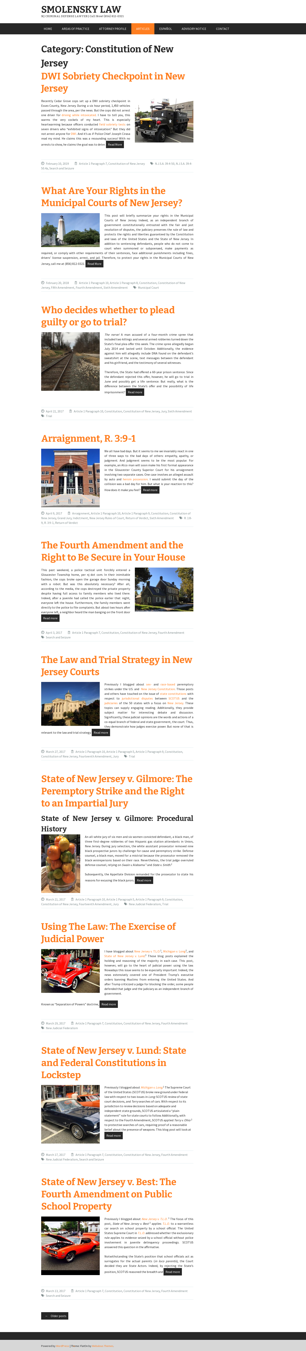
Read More (115, 144)
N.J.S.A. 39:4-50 (164, 164)
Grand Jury (64, 518)
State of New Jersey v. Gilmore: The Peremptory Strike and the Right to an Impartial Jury (117, 791)
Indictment (80, 518)
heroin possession (135, 479)
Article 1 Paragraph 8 (124, 283)
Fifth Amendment (62, 287)
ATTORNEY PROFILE (112, 29)
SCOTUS (174, 698)
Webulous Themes (102, 1346)
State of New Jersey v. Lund (124, 956)
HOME (48, 29)
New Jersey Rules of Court (106, 518)
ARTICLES (142, 29)
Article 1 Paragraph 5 (120, 752)
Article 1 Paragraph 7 (93, 164)
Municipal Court (148, 287)
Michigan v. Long (174, 951)
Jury (163, 411)
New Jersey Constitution (158, 689)
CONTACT (222, 29)
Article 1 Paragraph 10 (94, 283)
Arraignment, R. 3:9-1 (88, 438)
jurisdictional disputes (137, 698)
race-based (167, 684)
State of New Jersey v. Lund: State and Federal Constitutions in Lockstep (113, 1063)
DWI (73, 134)
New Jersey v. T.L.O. (147, 951)
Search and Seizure (61, 168)
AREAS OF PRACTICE (75, 29)
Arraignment (81, 513)
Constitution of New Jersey (126, 164)
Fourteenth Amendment (95, 756)
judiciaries (111, 703)
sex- (149, 684)
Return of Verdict (136, 518)
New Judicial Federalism (145, 904)
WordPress (62, 1346)
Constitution (148, 283)
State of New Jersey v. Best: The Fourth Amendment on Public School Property (108, 1194)
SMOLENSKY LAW (81, 9)
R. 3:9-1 (49, 523)
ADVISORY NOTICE (194, 29)
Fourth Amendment (89, 287)
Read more (135, 392)
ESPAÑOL (165, 29)
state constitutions (173, 694)
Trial (49, 416)
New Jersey (175, 703)
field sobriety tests (112, 124)
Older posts (54, 1316)
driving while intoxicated (79, 115)
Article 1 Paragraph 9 (136, 513)
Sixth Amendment (116, 287)
